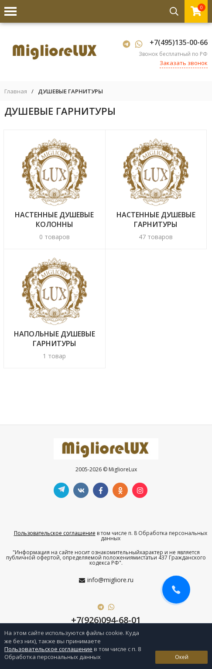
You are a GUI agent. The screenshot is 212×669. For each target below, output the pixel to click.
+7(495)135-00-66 (179, 42)
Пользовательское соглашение (55, 533)
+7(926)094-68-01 (106, 620)
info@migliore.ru (110, 580)
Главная (15, 91)
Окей (181, 657)
